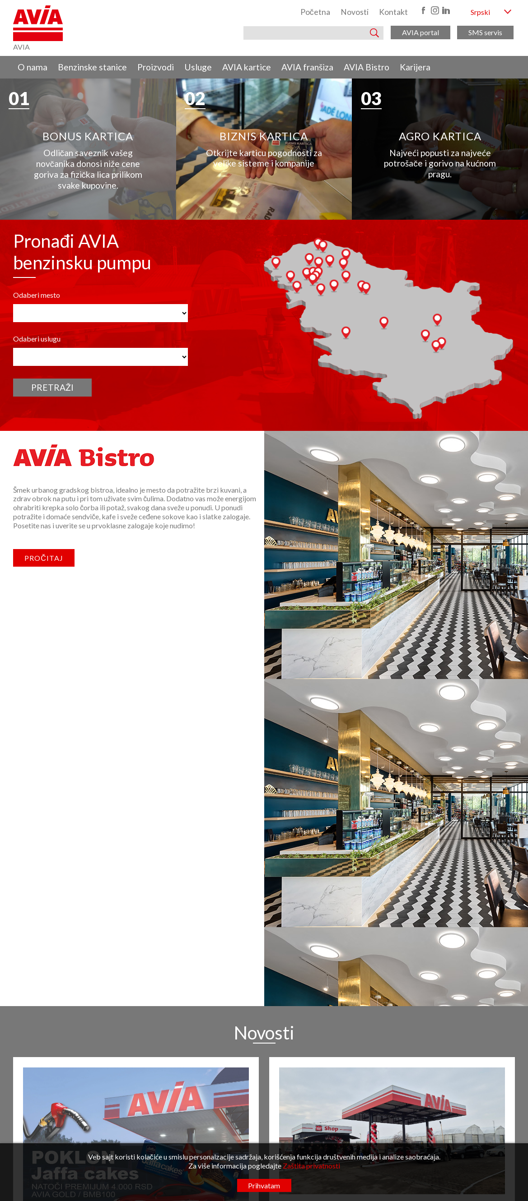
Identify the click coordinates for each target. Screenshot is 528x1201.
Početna (315, 12)
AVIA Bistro (366, 67)
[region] (264, 147)
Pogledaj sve (264, 1030)
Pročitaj (43, 695)
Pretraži (52, 524)
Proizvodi (155, 67)
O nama (32, 67)
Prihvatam (264, 1185)
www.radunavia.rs (214, 1133)
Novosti (355, 12)
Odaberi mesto (36, 432)
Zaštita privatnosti (311, 1165)
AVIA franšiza (307, 67)
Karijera (415, 67)
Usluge (198, 67)
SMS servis (485, 32)
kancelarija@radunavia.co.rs (226, 1123)
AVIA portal (420, 32)
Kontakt (393, 12)
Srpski (480, 12)
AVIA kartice (246, 67)
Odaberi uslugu (37, 476)
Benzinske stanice (92, 67)
